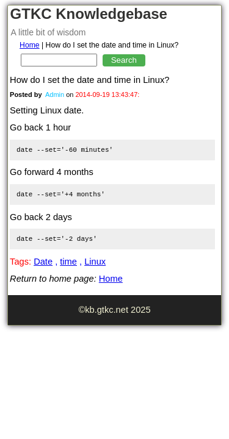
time (68, 261)
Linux (95, 261)
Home (30, 45)
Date (43, 261)
